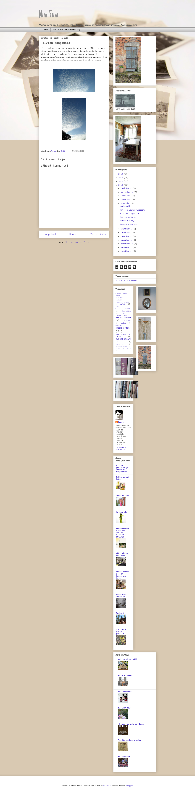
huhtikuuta (126, 240)
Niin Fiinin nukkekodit (127, 280)
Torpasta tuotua (128, 224)
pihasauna (126, 321)
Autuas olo (121, 512)
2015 (121, 178)
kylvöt (123, 304)
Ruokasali (125, 206)
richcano (106, 786)
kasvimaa (119, 298)
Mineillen (126, 311)
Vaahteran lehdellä (121, 596)
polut (123, 323)
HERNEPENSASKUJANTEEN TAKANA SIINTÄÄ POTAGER (122, 533)
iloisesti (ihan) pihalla (121, 632)
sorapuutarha (121, 346)
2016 (121, 174)
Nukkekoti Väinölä (127, 659)
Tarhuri (120, 613)
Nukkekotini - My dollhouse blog (66, 30)
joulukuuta (126, 188)
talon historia (123, 349)
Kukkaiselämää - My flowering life (122, 575)
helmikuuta (126, 248)
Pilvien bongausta (129, 214)
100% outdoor (122, 496)
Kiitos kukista (128, 217)
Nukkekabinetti (126, 692)
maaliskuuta (127, 244)
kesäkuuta (125, 233)
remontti (119, 344)
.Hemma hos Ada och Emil (131, 724)
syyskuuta (125, 200)
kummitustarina (122, 302)
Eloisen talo (124, 708)
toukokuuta (126, 236)
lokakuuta (125, 196)
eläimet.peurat (121, 293)
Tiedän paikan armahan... (131, 740)
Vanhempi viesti (98, 234)
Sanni (121, 422)
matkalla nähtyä (123, 309)
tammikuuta (126, 251)
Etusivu (44, 30)
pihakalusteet (121, 315)
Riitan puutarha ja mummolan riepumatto (122, 468)
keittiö (118, 300)
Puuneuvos (119, 325)
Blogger (129, 786)
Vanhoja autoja (128, 221)
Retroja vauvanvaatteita (132, 210)
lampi (117, 307)
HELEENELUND (124, 756)
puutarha (122, 328)
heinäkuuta (126, 229)
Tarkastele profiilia (121, 449)
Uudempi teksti (49, 234)
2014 (121, 181)
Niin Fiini (48, 14)
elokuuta (125, 203)
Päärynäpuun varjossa (122, 554)
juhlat (118, 295)
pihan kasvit (123, 318)
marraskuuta (127, 192)
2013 (121, 185)
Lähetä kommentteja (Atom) (77, 242)
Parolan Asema (125, 675)
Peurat (123, 313)
